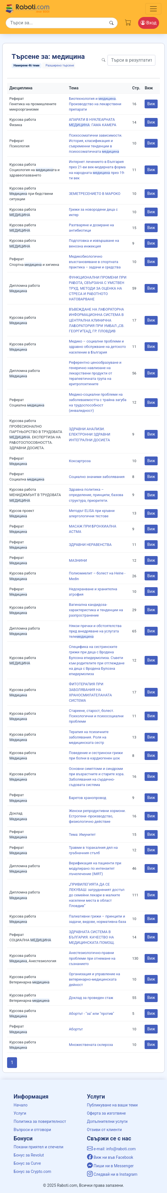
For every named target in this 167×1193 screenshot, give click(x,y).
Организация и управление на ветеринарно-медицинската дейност (94, 979)
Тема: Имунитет (82, 834)
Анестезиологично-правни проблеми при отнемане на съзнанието (92, 958)
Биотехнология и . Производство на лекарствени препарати (95, 103)
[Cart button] (128, 22)
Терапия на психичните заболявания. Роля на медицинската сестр (89, 737)
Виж (151, 104)
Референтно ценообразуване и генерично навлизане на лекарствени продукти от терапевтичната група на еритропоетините (95, 373)
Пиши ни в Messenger (110, 1166)
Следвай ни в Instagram (112, 1174)
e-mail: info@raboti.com (111, 1149)
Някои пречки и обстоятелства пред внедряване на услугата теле (95, 631)
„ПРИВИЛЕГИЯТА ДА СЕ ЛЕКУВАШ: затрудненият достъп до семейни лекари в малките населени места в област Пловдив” (96, 895)
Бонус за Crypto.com (32, 1171)
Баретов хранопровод (87, 798)
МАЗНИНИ (78, 560)
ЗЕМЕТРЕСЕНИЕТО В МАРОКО (95, 193)
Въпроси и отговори (32, 1129)
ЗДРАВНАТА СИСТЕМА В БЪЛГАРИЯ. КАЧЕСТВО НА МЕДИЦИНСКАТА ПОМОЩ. (92, 937)
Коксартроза (80, 461)
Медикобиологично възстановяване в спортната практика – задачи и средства (95, 261)
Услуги (20, 1113)
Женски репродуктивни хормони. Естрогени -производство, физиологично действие (97, 816)
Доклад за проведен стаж (91, 998)
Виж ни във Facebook (110, 1157)
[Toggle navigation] (153, 8)
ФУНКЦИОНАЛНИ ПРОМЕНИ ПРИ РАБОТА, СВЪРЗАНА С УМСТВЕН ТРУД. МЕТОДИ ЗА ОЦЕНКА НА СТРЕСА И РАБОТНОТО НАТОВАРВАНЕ (97, 288)
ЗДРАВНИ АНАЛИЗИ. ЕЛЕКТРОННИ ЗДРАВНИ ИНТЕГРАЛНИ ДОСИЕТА (89, 434)
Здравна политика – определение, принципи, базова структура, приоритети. (96, 494)
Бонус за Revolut (29, 1155)
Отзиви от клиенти (104, 1129)
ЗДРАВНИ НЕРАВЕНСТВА (90, 544)
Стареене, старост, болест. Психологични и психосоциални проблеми (96, 716)
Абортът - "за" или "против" (91, 1013)
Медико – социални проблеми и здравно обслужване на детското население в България (97, 346)
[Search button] (111, 23)
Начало (21, 1105)
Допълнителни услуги (107, 1121)
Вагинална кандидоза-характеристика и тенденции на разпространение (96, 609)
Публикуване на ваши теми (112, 1105)
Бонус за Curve (27, 1163)
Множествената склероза (91, 1045)
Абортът (76, 1029)
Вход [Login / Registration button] (149, 22)
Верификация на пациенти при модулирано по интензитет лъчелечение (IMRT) (95, 868)
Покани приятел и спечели (38, 1147)
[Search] (62, 23)
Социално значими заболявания (96, 477)
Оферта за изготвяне (106, 1113)
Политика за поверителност (40, 1121)
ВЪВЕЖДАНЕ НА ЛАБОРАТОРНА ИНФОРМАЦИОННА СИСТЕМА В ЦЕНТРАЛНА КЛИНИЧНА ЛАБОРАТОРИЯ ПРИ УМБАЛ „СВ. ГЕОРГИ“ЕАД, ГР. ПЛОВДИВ (96, 320)
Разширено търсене (60, 65)
